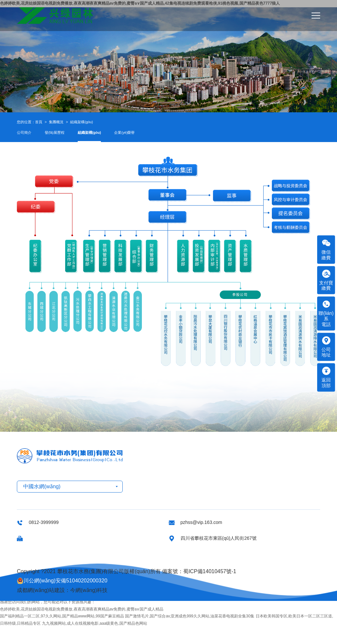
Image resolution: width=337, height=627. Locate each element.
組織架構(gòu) (81, 122)
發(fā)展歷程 (54, 132)
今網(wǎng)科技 (88, 590)
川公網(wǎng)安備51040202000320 (62, 580)
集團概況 (56, 122)
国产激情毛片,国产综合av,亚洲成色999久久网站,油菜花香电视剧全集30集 (189, 616)
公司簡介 (24, 132)
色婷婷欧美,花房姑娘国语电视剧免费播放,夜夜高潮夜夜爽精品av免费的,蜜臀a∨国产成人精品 (81, 609)
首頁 (38, 122)
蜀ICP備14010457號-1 (209, 571)
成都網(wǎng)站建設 (41, 590)
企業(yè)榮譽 (124, 132)
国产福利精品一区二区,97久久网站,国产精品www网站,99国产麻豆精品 (62, 616)
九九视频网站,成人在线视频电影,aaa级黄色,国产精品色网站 (94, 623)
